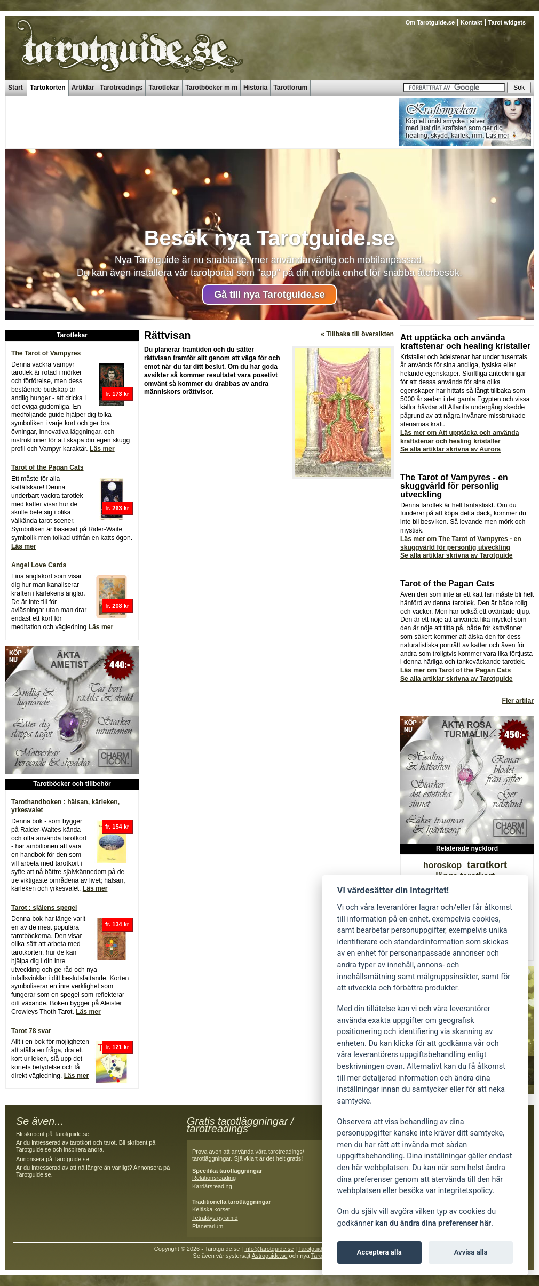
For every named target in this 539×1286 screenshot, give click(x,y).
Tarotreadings (121, 87)
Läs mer (102, 449)
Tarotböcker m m (211, 87)
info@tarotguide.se (269, 1248)
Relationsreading (214, 1177)
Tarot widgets (507, 22)
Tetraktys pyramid (215, 1217)
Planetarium (207, 1226)
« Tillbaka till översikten (357, 334)
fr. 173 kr (117, 394)
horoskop (442, 865)
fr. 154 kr (117, 826)
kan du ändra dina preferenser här (433, 1223)
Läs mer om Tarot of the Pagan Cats (455, 670)
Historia (255, 87)
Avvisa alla (471, 1252)
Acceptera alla (379, 1252)
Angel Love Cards (38, 565)
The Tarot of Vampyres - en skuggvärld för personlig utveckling (454, 486)
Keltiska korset (211, 1209)
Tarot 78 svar (31, 1031)
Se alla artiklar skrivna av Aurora (450, 449)
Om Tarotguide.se (430, 22)
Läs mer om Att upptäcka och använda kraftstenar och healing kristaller (459, 437)
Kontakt (471, 22)
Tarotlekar (163, 87)
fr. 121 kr (117, 1047)
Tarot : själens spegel (44, 907)
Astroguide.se (270, 1255)
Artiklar (83, 87)
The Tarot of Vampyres (46, 353)
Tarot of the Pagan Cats (47, 467)
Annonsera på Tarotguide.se (52, 1159)
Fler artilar (518, 700)
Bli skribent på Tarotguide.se (52, 1134)
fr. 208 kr (117, 605)
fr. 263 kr (117, 508)
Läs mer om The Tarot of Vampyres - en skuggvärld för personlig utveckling (460, 543)
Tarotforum (290, 87)
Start (15, 87)
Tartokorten (48, 87)
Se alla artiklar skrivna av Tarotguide (456, 555)
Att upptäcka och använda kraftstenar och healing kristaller (465, 342)
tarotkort (487, 864)
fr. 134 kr (117, 924)
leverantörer (397, 907)
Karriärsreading (212, 1186)
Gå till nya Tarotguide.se (269, 294)
